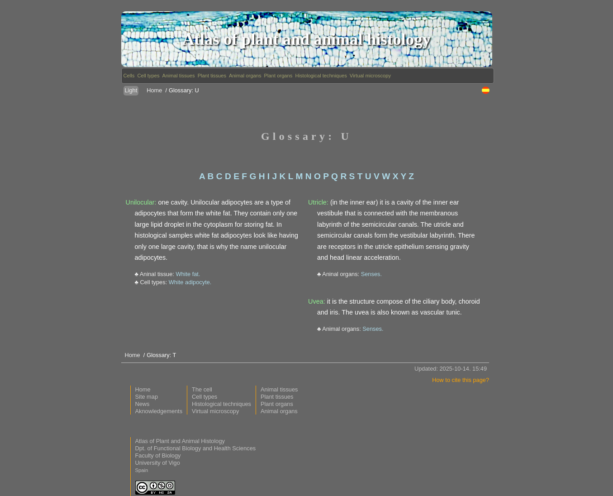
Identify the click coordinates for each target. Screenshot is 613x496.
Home (154, 90)
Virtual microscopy (370, 75)
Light (131, 90)
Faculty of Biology (158, 455)
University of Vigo (157, 462)
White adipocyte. (190, 282)
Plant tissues (212, 75)
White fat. (188, 274)
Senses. (371, 274)
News (142, 404)
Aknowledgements (159, 411)
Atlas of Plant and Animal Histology (180, 441)
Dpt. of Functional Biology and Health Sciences (195, 448)
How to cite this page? (460, 380)
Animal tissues (178, 75)
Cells (129, 75)
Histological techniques (321, 75)
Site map (146, 396)
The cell (202, 389)
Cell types (148, 75)
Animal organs (245, 75)
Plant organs (278, 75)
